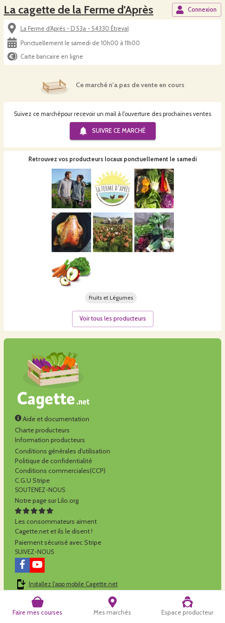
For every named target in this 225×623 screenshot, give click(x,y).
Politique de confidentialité (53, 461)
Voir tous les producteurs (112, 318)
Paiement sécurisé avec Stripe (58, 542)
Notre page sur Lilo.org (47, 500)
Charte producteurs (42, 430)
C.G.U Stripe (32, 480)
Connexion (196, 10)
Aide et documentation (52, 419)
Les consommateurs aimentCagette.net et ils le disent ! (56, 521)
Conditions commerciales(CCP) (60, 470)
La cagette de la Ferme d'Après (78, 9)
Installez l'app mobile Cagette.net (73, 584)
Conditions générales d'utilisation (62, 451)
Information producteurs (50, 440)
